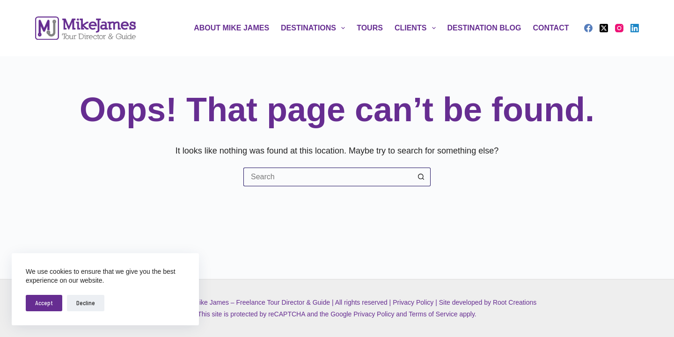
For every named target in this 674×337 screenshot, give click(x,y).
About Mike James (231, 28)
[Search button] (421, 177)
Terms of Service (433, 314)
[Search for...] (327, 177)
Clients (417, 28)
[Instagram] (619, 28)
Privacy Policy (413, 302)
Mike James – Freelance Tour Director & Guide (262, 302)
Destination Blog (484, 28)
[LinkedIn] (634, 28)
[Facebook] (588, 28)
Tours (370, 28)
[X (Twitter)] (604, 28)
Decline (85, 303)
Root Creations (514, 302)
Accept (44, 303)
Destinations (315, 28)
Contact (551, 28)
